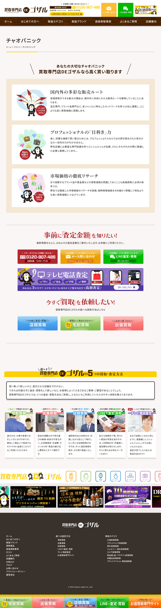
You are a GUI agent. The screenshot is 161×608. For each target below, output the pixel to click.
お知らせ (10, 561)
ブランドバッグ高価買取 (117, 543)
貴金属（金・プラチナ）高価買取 (120, 555)
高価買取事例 (103, 21)
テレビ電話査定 (64, 552)
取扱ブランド (79, 21)
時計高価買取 (113, 546)
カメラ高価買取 (113, 552)
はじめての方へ (30, 21)
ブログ (9, 565)
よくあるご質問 (128, 21)
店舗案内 (151, 21)
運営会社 (10, 574)
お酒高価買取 (113, 540)
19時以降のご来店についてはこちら (66, 14)
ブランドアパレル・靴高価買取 (119, 561)
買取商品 (10, 545)
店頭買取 (61, 546)
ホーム (8, 21)
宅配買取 (61, 540)
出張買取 (61, 543)
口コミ (9, 552)
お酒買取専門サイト (66, 555)
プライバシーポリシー (16, 571)
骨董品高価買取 (114, 558)
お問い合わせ (12, 568)
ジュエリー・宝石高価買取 (118, 549)
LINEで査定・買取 (65, 549)
